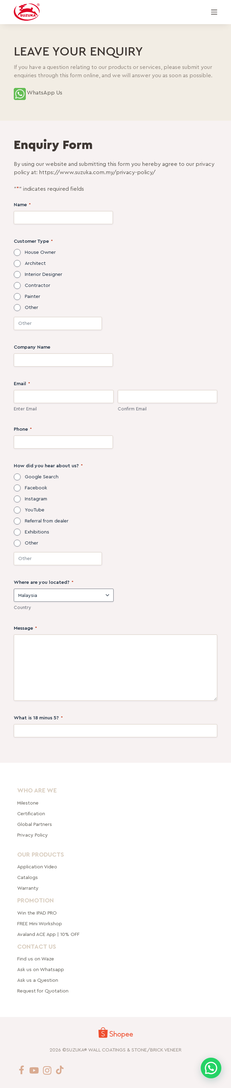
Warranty (28, 888)
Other (31, 307)
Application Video (37, 867)
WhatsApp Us (44, 93)
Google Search (42, 477)
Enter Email (25, 409)
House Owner (40, 252)
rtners (34, 824)
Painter (32, 296)
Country (22, 607)
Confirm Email (132, 409)
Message (25, 628)
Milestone (28, 802)
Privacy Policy (32, 834)
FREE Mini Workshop (39, 923)
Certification (31, 813)
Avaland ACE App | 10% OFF (48, 934)
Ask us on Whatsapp (41, 969)
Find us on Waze (35, 959)
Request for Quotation (43, 991)
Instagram (36, 499)
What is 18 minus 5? (38, 718)
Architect (35, 263)
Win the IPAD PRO (37, 913)
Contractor (37, 285)
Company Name (32, 347)
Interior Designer (43, 274)
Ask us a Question (37, 980)
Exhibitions (37, 532)
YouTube (34, 510)
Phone (23, 429)
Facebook (36, 488)
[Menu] (214, 12)
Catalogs (27, 877)
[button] (211, 1068)
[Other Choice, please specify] (58, 323)
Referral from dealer (47, 521)
